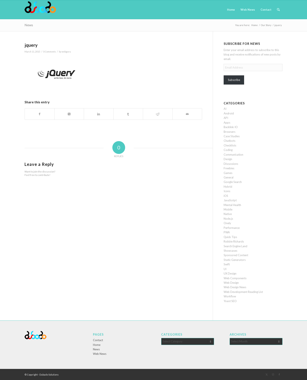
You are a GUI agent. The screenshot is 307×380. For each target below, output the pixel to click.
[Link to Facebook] (279, 374)
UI (225, 269)
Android (229, 113)
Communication (233, 154)
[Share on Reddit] (157, 114)
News (29, 25)
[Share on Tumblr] (128, 114)
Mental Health (232, 205)
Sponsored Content (236, 255)
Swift (227, 264)
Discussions (231, 163)
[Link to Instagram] (273, 374)
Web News (99, 353)
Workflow (230, 296)
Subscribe (234, 80)
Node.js (228, 218)
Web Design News (235, 287)
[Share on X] (69, 114)
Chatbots (229, 140)
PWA (227, 232)
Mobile (228, 209)
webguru (66, 51)
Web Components (235, 278)
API (226, 118)
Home (96, 344)
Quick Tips (230, 237)
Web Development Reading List (243, 292)
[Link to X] (266, 374)
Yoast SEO (230, 301)
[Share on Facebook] (39, 114)
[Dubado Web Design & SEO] (40, 9)
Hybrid (228, 186)
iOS (226, 195)
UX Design (230, 273)
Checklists (230, 145)
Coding (228, 150)
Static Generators (235, 260)
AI (225, 108)
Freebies (229, 168)
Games (228, 173)
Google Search (233, 182)
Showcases (230, 250)
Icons (227, 191)
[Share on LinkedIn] (98, 114)
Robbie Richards (234, 241)
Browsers (229, 131)
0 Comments (49, 51)
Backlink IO (231, 127)
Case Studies (232, 136)
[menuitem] (231, 9)
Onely (227, 223)
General (228, 177)
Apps (227, 122)
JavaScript (230, 200)
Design (228, 159)
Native (228, 214)
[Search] (278, 9)
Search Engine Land (235, 246)
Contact (98, 340)
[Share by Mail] (187, 114)
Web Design (231, 282)
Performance (232, 227)
